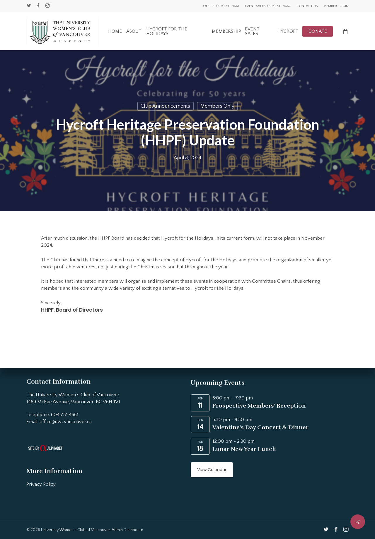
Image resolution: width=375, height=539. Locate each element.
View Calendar (211, 470)
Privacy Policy (41, 484)
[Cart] (345, 31)
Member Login (335, 6)
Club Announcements (165, 106)
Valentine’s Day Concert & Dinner (260, 427)
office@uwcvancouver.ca (66, 421)
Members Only (217, 106)
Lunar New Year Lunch (244, 449)
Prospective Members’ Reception (259, 405)
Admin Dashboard (127, 530)
